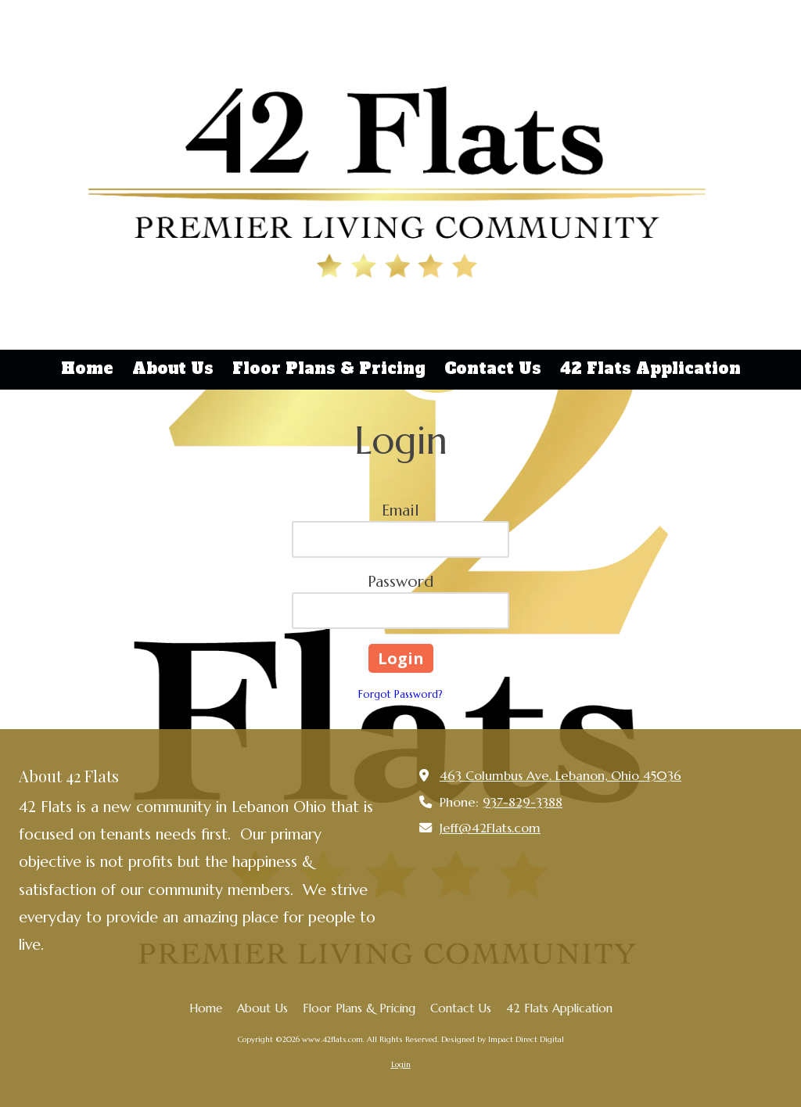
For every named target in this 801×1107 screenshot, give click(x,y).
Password (400, 581)
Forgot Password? (400, 694)
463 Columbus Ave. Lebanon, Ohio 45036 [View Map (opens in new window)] (560, 775)
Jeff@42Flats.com (490, 828)
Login (401, 1064)
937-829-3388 (522, 802)
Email (400, 510)
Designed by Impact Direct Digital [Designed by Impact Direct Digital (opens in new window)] (502, 1039)
